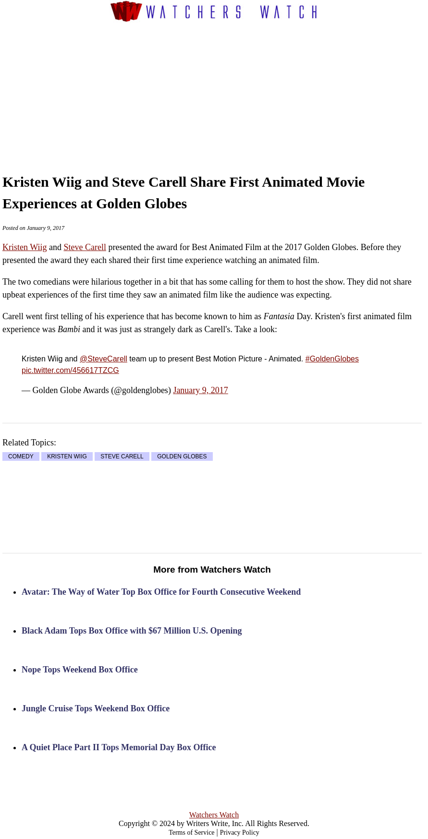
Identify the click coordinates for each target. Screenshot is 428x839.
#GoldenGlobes (332, 359)
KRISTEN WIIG (67, 456)
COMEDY (21, 456)
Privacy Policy (239, 832)
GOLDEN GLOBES (182, 456)
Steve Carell (84, 247)
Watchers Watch (214, 815)
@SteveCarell (103, 359)
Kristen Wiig (24, 247)
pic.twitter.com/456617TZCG (70, 370)
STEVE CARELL (121, 456)
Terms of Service (191, 832)
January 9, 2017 (200, 390)
